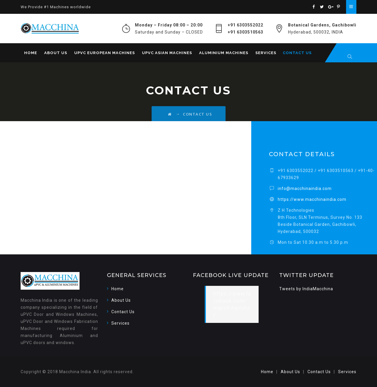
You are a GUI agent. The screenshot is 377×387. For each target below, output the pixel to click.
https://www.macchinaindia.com (312, 199)
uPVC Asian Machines (167, 53)
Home (30, 53)
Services (265, 53)
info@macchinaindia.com (305, 188)
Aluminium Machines (223, 53)
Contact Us (297, 53)
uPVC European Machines (104, 53)
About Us (55, 53)
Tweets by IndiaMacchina (306, 288)
